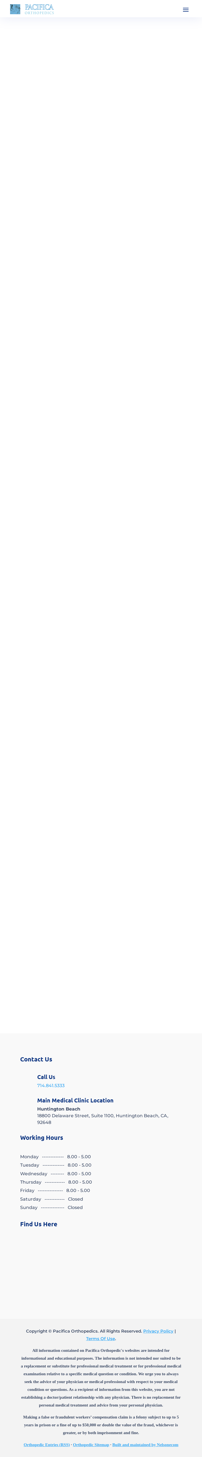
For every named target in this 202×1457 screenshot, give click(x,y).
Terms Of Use (100, 1338)
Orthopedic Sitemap (91, 1444)
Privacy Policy (158, 1331)
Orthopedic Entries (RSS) (47, 1444)
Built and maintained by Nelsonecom (145, 1444)
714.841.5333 (51, 1085)
